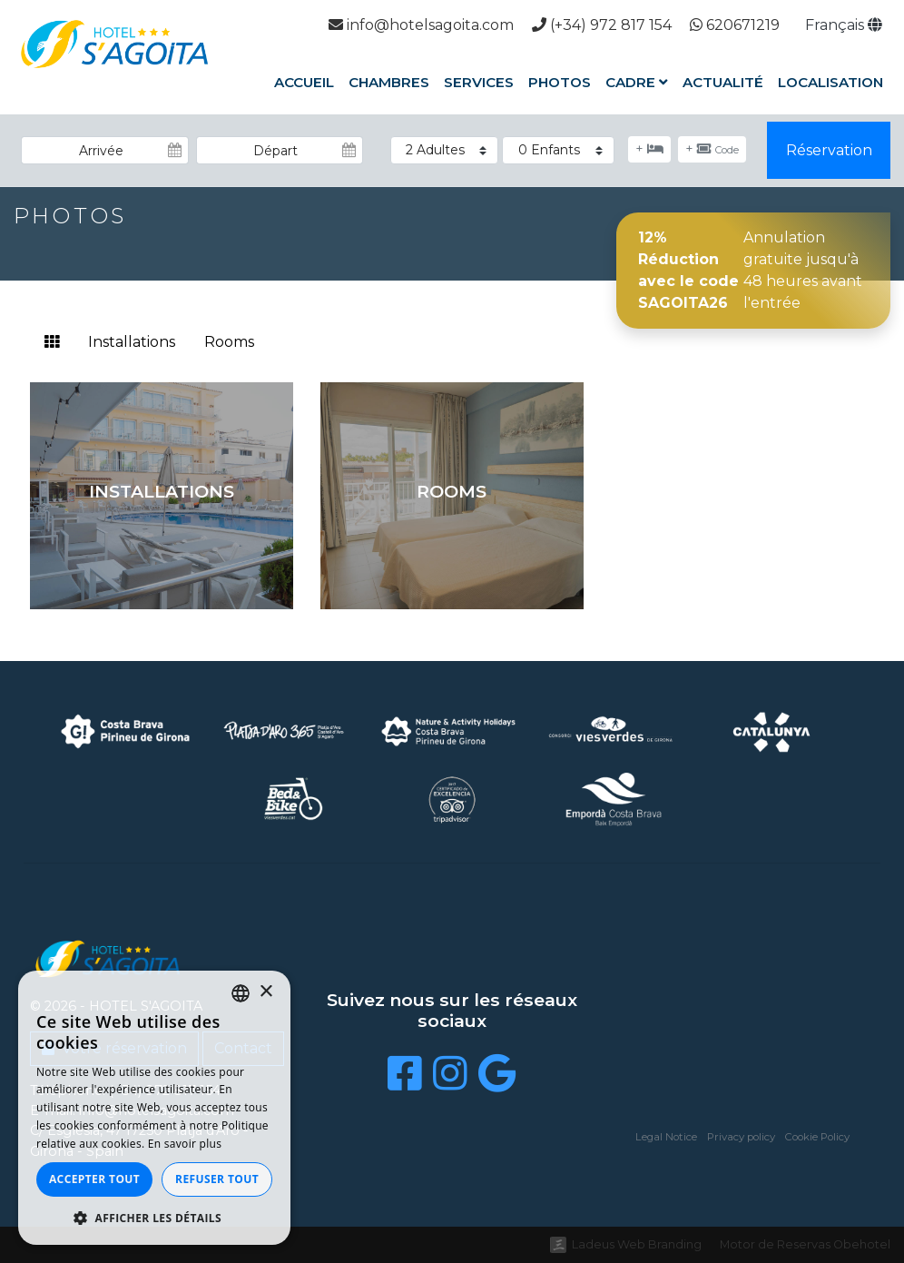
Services (479, 82)
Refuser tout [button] (217, 1179)
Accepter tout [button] (94, 1179)
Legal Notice (666, 1136)
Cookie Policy (817, 1136)
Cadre (636, 82)
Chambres (389, 82)
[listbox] (240, 993)
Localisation (830, 82)
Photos (559, 82)
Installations (131, 341)
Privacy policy (741, 1136)
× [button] (265, 992)
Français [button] (843, 25)
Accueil (304, 82)
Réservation (829, 150)
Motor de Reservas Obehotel (805, 1244)
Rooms (229, 341)
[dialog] (154, 1108)
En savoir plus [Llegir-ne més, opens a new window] (184, 1143)
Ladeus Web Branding (637, 1244)
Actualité (723, 82)
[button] (154, 1218)
